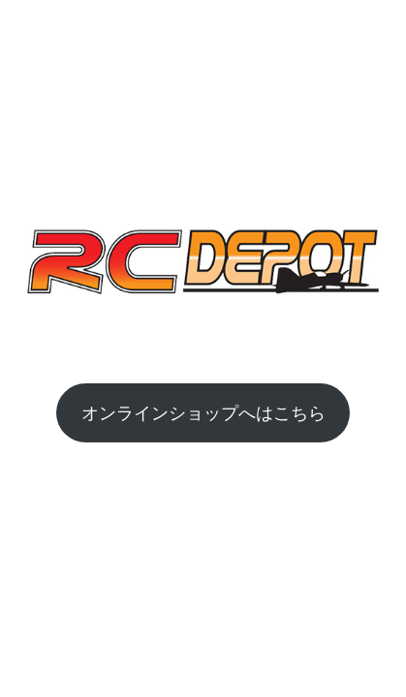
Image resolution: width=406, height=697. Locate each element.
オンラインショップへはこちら (203, 412)
